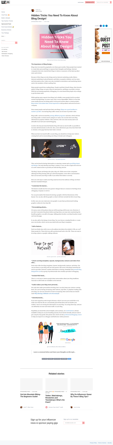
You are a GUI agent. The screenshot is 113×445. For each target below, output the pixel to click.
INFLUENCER (57, 358)
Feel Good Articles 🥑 (7, 27)
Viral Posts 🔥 (5, 15)
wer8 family (69, 310)
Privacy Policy (93, 442)
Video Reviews (5, 55)
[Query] (8, 43)
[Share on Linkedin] (106, 25)
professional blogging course (73, 314)
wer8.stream (81, 2)
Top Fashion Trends (7, 21)
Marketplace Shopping (7, 53)
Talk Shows (4, 51)
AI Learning (4, 49)
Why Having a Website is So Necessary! (46, 293)
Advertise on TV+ (90, 2)
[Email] (103, 2)
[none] (111, 2)
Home (3, 12)
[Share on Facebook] (101, 25)
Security (110, 442)
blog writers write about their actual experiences (45, 103)
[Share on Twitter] (103, 25)
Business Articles (6, 30)
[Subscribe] (16, 43)
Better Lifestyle (5, 18)
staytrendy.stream (61, 159)
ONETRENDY (64, 358)
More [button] (3, 36)
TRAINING (50, 358)
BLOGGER (44, 358)
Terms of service (102, 442)
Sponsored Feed (6, 24)
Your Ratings (5, 33)
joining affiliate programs (57, 115)
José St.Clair (39, 11)
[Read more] (31, 384)
